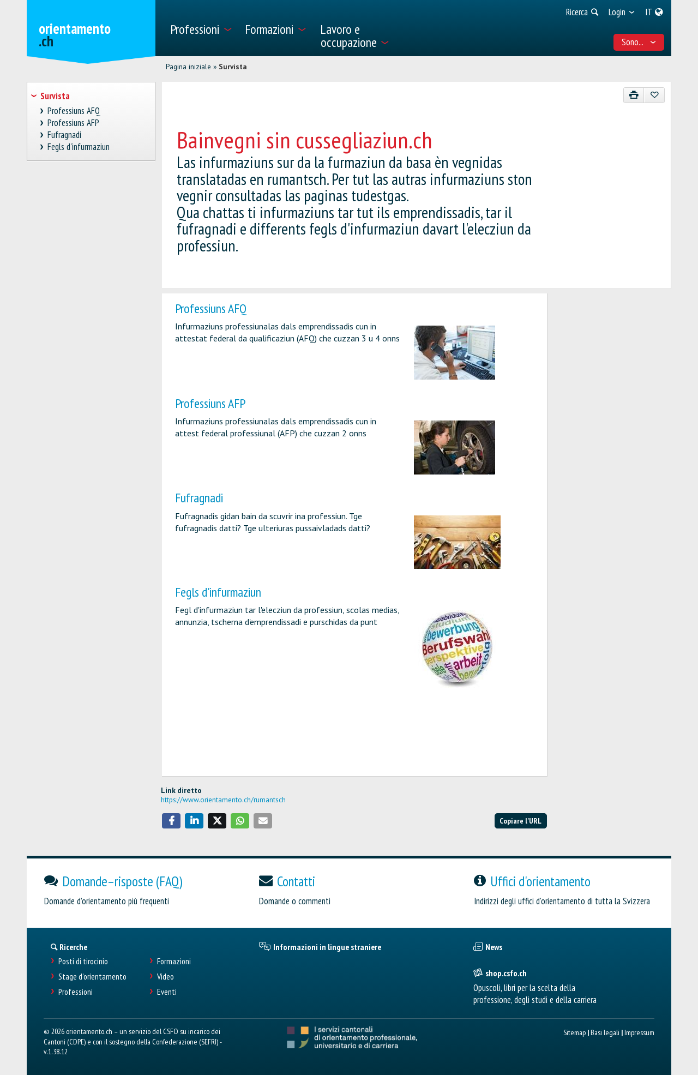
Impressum (639, 1032)
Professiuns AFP (210, 403)
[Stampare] (634, 95)
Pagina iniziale (188, 66)
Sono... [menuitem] (639, 42)
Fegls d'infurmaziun (218, 592)
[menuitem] (201, 28)
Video (165, 976)
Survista (233, 66)
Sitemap (574, 1032)
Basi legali (605, 1032)
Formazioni (174, 961)
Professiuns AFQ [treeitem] (74, 111)
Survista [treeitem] (55, 96)
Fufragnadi (199, 497)
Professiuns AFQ (210, 308)
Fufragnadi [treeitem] (64, 135)
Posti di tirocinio (83, 961)
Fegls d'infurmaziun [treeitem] (78, 147)
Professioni (75, 992)
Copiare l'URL (520, 820)
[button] (171, 820)
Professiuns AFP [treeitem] (73, 123)
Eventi (167, 992)
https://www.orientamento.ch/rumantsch (223, 799)
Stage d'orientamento (92, 976)
